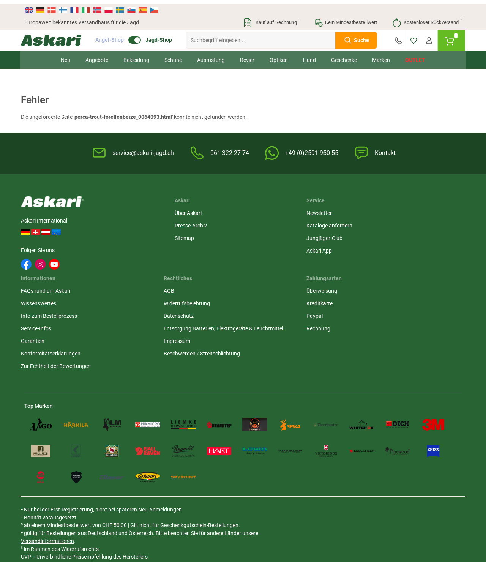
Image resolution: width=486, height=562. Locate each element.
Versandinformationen (85, 482)
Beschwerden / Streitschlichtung (342, 294)
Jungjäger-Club (191, 237)
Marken (381, 56)
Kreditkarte (409, 224)
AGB (327, 211)
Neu (65, 56)
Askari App (186, 249)
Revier (247, 56)
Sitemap (121, 237)
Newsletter (186, 211)
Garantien (259, 262)
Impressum (335, 278)
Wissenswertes (265, 224)
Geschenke (344, 56)
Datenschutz (337, 237)
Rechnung (408, 249)
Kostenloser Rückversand (427, 19)
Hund (309, 56)
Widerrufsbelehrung (345, 224)
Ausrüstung (211, 56)
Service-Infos (263, 249)
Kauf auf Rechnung (271, 19)
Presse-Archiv (128, 224)
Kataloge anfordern (196, 224)
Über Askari (125, 211)
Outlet (415, 56)
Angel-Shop (113, 36)
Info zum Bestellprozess (276, 237)
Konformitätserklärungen (277, 274)
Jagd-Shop (162, 36)
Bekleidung (136, 56)
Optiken (279, 56)
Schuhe (173, 56)
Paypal (404, 237)
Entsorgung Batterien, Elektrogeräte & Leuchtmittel (348, 257)
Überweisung (411, 211)
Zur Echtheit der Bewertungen (266, 291)
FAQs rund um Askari (272, 211)
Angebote (96, 56)
